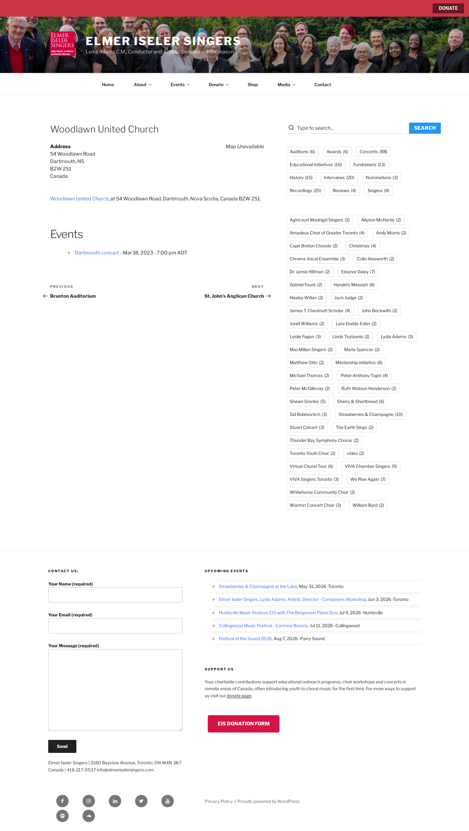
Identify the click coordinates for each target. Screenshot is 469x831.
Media (287, 84)
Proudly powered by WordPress (268, 801)
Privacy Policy (218, 801)
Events (180, 84)
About (143, 84)
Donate (219, 84)
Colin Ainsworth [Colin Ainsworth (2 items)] (375, 258)
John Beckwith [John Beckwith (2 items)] (379, 310)
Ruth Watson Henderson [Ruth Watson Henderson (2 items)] (368, 388)
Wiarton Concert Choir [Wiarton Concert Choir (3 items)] (315, 505)
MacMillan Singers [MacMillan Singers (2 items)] (311, 349)
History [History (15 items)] (301, 177)
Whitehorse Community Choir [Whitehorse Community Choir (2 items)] (322, 492)
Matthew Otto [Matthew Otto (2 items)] (307, 362)
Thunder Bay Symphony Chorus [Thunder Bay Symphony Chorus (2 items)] (324, 440)
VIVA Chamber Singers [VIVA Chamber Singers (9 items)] (371, 466)
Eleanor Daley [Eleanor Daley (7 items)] (358, 271)
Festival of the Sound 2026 (245, 638)
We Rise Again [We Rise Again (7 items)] (368, 479)
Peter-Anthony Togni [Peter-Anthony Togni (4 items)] (364, 375)
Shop (253, 84)
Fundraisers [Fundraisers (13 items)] (369, 164)
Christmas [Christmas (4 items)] (362, 245)
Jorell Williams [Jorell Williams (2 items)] (307, 323)
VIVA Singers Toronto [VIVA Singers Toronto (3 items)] (314, 479)
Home (108, 84)
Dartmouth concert (97, 253)
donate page (239, 695)
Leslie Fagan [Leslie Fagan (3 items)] (305, 336)
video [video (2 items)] (355, 453)
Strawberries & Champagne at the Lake (258, 586)
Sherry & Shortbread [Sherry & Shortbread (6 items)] (360, 401)
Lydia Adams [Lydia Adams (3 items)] (397, 336)
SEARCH (425, 128)
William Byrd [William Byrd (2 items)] (368, 505)
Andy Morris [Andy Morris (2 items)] (391, 232)
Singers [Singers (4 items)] (378, 190)
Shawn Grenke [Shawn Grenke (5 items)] (308, 401)
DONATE (448, 8)
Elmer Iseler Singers (163, 41)
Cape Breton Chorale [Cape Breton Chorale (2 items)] (314, 245)
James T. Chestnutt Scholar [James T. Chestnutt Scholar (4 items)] (320, 310)
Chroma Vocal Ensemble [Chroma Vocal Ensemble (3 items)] (317, 258)
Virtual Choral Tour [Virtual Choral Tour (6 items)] (311, 466)
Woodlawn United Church (79, 199)
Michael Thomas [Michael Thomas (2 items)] (309, 375)
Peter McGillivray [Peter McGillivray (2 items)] (310, 388)
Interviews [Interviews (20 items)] (339, 177)
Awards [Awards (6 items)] (337, 151)
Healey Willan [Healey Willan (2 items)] (306, 297)
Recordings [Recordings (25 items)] (305, 190)
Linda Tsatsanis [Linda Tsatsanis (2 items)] (350, 336)
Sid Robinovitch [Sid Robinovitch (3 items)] (308, 414)
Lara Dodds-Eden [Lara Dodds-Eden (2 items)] (356, 323)
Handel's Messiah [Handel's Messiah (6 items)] (354, 284)
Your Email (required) (115, 622)
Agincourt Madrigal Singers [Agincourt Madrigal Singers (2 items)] (320, 219)
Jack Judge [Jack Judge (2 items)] (349, 297)
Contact (322, 84)
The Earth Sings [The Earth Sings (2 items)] (354, 427)
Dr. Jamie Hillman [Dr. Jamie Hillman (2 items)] (310, 271)
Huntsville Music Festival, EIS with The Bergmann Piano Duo (278, 612)
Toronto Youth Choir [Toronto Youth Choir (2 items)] (312, 453)
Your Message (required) (115, 687)
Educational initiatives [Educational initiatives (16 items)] (316, 164)
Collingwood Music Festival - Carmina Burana (263, 625)
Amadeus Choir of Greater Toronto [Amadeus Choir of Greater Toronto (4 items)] (327, 232)
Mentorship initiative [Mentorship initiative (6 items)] (358, 362)
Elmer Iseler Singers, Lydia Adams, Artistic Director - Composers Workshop (292, 599)
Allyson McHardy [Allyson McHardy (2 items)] (381, 219)
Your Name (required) (115, 591)
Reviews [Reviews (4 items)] (344, 190)
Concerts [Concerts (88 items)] (373, 151)
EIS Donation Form (244, 724)
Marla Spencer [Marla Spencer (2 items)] (362, 349)
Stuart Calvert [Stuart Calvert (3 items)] (307, 427)
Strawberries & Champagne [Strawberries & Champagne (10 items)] (371, 414)
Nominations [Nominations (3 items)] (382, 177)
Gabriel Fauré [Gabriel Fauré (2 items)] (306, 284)
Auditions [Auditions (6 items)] (302, 151)
